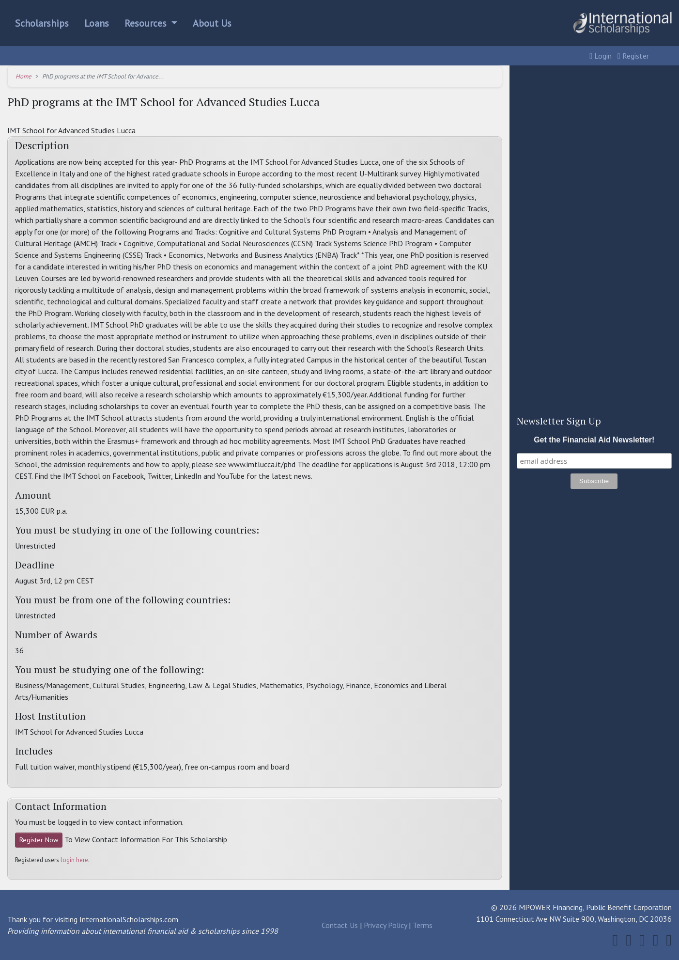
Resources (146, 23)
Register (633, 56)
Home (23, 76)
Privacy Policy (385, 925)
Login (600, 56)
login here (74, 860)
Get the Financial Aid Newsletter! (594, 440)
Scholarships (42, 23)
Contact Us (340, 925)
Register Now (38, 839)
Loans (96, 23)
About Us (212, 23)
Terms (422, 925)
